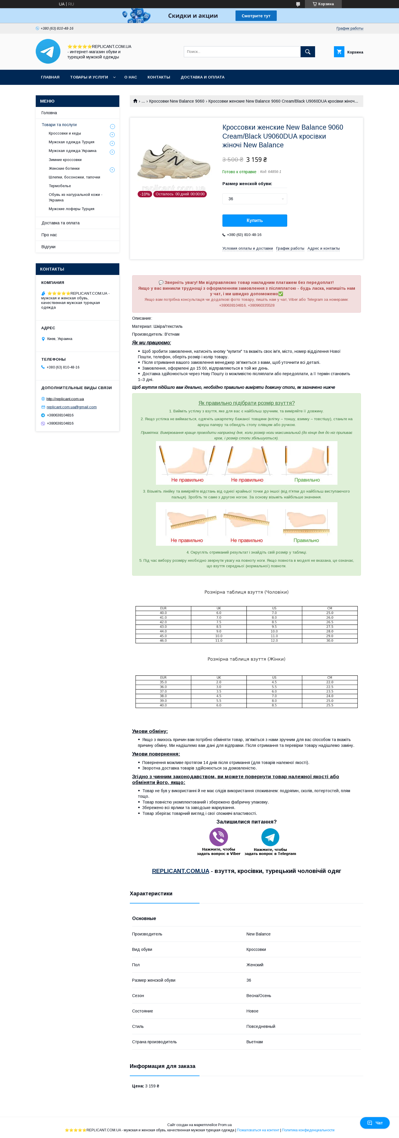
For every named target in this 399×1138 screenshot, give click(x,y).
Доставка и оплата (202, 77)
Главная (50, 77)
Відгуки (48, 246)
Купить (255, 220)
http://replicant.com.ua (65, 398)
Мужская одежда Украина (72, 150)
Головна (49, 112)
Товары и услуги (89, 77)
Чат (375, 1123)
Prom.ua (225, 1125)
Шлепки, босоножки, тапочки (74, 177)
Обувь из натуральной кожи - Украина (76, 197)
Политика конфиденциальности (308, 1130)
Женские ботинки (64, 168)
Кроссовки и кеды (65, 133)
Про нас (49, 234)
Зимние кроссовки (65, 160)
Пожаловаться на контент (258, 1130)
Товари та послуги (59, 124)
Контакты (159, 77)
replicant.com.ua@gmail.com (72, 407)
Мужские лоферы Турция (71, 209)
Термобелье (60, 186)
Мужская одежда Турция (71, 142)
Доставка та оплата (61, 223)
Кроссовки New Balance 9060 (176, 101)
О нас (130, 77)
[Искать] (308, 51)
